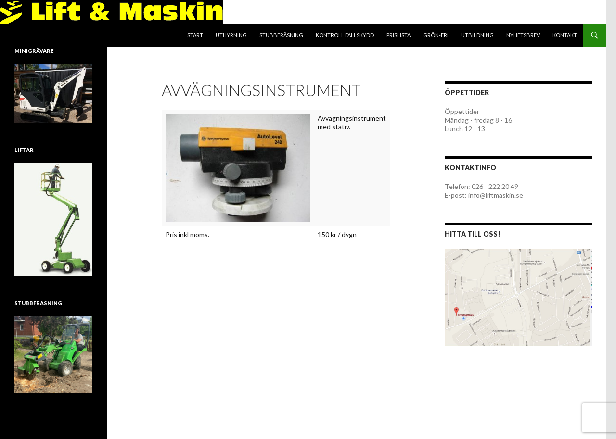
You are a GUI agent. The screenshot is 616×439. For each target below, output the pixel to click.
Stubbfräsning (281, 35)
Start (195, 35)
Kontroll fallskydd (345, 35)
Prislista (398, 35)
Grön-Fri (436, 35)
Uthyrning (231, 35)
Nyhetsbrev (523, 35)
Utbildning (477, 35)
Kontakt (564, 35)
